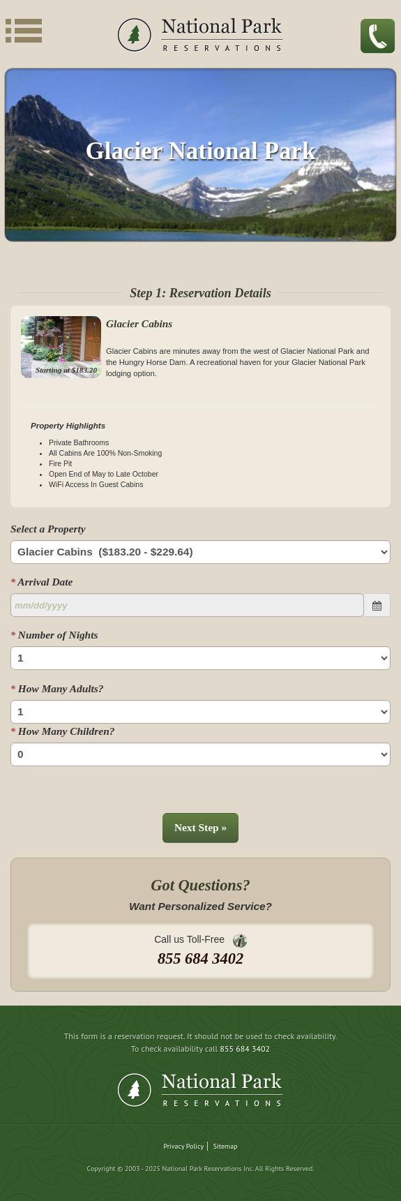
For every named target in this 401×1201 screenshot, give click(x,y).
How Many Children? (62, 731)
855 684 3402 (245, 1048)
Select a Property (48, 529)
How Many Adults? (56, 688)
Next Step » (200, 827)
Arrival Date (41, 582)
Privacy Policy (183, 1146)
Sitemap (225, 1146)
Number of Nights (54, 635)
